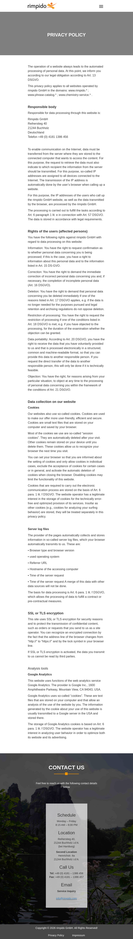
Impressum (78, 935)
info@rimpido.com (66, 898)
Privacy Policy (56, 935)
